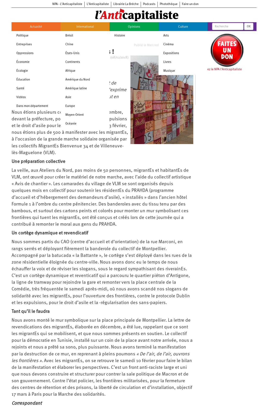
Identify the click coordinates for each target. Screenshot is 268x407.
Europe (70, 106)
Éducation (23, 79)
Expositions (171, 53)
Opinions (134, 27)
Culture (183, 27)
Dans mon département (32, 106)
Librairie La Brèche (126, 4)
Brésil (69, 35)
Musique (169, 71)
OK (249, 26)
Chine (69, 44)
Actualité (36, 27)
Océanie (70, 123)
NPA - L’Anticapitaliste (67, 4)
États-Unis (72, 53)
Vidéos (21, 97)
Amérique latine (76, 88)
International (85, 27)
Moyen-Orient (74, 115)
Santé (20, 88)
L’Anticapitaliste (98, 4)
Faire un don (190, 4)
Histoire (119, 35)
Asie (68, 97)
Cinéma (168, 44)
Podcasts (149, 4)
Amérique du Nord (77, 79)
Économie (23, 62)
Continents (72, 62)
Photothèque (169, 4)
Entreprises (24, 44)
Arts (166, 35)
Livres (167, 62)
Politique (22, 35)
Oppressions (25, 53)
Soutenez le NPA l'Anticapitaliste (220, 69)
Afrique (70, 71)
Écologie (22, 71)
